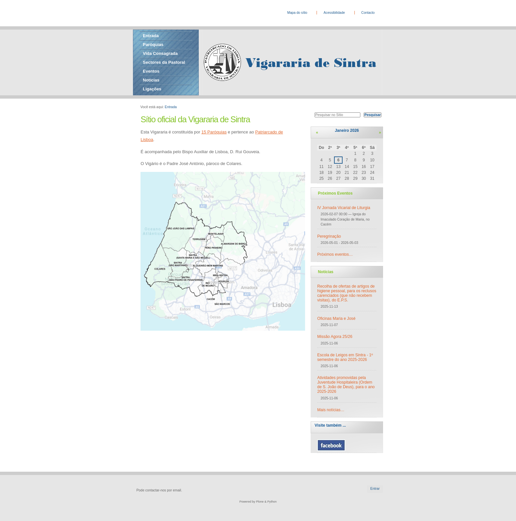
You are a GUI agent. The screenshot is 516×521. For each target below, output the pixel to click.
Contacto (368, 12)
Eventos (151, 71)
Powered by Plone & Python (257, 501)
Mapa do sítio (297, 12)
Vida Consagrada (160, 53)
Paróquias (153, 44)
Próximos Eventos (335, 193)
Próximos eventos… (335, 254)
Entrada (151, 35)
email (177, 490)
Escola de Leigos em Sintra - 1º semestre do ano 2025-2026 (345, 357)
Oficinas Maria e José (336, 318)
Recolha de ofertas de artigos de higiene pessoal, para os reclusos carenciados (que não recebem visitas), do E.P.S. (346, 293)
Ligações (152, 88)
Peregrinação (329, 236)
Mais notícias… (331, 410)
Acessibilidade (334, 12)
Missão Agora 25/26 (334, 336)
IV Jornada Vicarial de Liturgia (343, 207)
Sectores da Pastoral (164, 62)
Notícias (151, 80)
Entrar (374, 488)
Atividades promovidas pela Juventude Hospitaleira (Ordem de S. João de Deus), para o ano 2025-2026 (346, 384)
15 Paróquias (214, 132)
